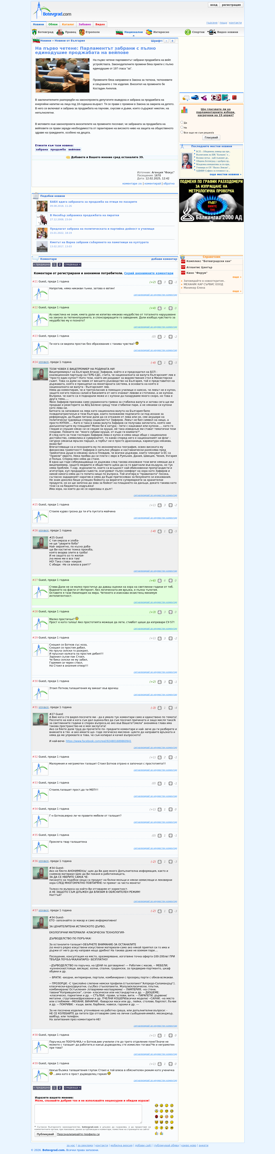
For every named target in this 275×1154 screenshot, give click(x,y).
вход (213, 4)
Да (183, 122)
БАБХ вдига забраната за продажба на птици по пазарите (93, 201)
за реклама (85, 1145)
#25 (35, 504)
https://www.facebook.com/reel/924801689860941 (98, 741)
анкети (203, 1145)
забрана (42, 149)
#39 (35, 1063)
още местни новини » (225, 174)
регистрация (231, 4)
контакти (235, 22)
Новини (38, 24)
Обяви (53, 24)
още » (236, 277)
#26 (35, 530)
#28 (35, 611)
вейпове (74, 149)
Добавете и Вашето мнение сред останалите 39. (105, 157)
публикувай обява (166, 1145)
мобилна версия (122, 1145)
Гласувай (211, 137)
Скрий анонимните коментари (148, 273)
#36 (35, 861)
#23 (35, 335)
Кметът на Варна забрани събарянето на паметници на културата (99, 242)
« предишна (41, 264)
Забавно (85, 24)
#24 (35, 362)
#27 (35, 579)
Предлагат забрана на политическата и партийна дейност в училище (102, 228)
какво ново (188, 1145)
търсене (211, 22)
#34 (35, 808)
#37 (35, 910)
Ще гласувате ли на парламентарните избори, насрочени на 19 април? (215, 112)
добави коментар (164, 259)
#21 (35, 281)
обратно (169, 183)
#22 (35, 307)
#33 (35, 782)
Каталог (68, 24)
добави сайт (143, 1145)
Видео (100, 24)
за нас (71, 1145)
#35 (35, 834)
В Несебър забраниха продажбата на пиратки (84, 215)
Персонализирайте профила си (78, 1134)
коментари (132, 183)
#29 (35, 637)
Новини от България (70, 40)
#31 (35, 707)
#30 (35, 681)
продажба (58, 149)
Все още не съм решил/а (197, 132)
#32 (35, 756)
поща (223, 22)
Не (183, 127)
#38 (35, 1034)
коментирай (153, 183)
